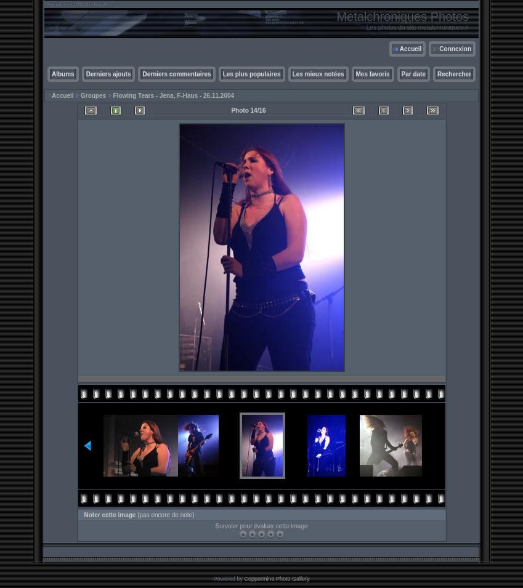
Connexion (455, 49)
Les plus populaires (252, 74)
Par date (414, 74)
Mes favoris (373, 74)
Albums (63, 74)
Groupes (93, 95)
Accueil (411, 49)
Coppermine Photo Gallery (276, 579)
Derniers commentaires (176, 74)
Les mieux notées (318, 74)
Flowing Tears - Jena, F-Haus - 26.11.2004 (174, 95)
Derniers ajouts (108, 74)
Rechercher (454, 74)
